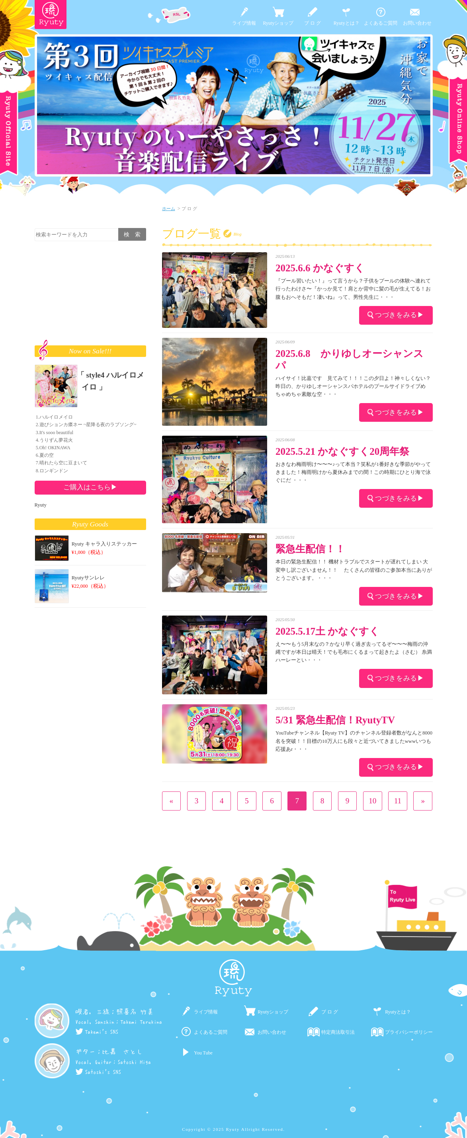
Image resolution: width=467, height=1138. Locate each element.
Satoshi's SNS (98, 1072)
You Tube (203, 1053)
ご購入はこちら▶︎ (90, 487)
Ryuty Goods (90, 524)
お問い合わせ (417, 23)
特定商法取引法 (338, 1032)
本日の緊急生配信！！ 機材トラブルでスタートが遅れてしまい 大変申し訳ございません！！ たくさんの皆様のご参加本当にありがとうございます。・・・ (354, 570)
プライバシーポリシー (409, 1032)
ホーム (168, 208)
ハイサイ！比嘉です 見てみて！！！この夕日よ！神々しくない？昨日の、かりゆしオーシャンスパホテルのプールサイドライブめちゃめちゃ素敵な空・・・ (353, 386)
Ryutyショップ (278, 23)
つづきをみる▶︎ (395, 315)
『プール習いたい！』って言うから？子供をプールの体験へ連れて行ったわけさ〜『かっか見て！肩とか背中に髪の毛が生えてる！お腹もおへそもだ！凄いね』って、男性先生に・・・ (353, 289)
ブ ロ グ (312, 23)
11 (397, 801)
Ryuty (41, 505)
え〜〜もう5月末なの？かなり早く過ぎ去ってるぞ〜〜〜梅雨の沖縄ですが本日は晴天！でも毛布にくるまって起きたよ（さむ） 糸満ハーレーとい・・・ (354, 652)
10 (372, 801)
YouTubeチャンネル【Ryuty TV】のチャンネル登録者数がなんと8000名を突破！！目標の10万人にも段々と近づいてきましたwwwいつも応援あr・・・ (354, 741)
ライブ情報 (244, 23)
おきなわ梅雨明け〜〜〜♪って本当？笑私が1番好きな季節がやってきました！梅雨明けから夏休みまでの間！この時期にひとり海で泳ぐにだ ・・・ (353, 472)
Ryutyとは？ (347, 23)
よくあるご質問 (380, 23)
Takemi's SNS (97, 1031)
